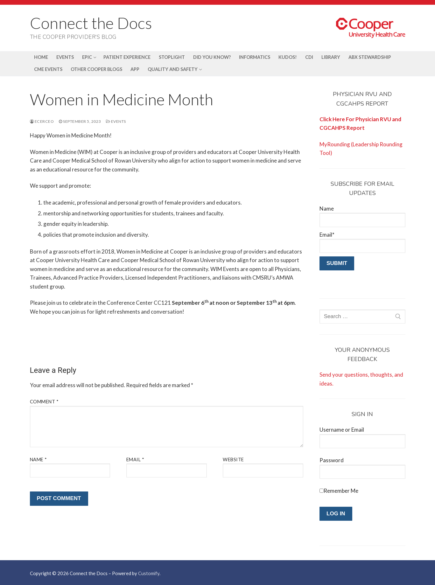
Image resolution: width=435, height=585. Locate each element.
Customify (148, 573)
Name (38, 459)
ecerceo (42, 121)
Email (135, 459)
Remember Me (341, 490)
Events (116, 121)
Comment (44, 401)
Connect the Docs (91, 22)
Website (233, 459)
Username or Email (341, 429)
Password (331, 460)
